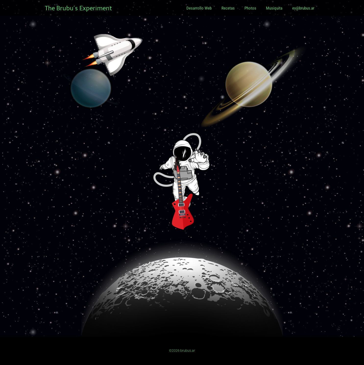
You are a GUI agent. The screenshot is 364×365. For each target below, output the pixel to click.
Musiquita (274, 8)
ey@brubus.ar (303, 8)
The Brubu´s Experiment (78, 8)
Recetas (228, 8)
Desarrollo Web (199, 8)
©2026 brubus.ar (182, 350)
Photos (250, 8)
